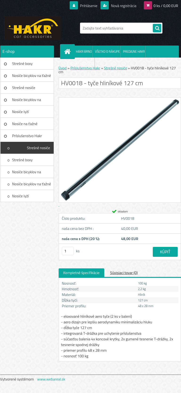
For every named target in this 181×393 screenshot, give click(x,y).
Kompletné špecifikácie (81, 272)
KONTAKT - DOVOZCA (81, 63)
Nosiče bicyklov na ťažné (31, 184)
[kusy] (68, 251)
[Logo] (32, 28)
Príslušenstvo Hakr (27, 136)
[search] (157, 28)
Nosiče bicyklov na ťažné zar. (31, 77)
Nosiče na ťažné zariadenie (25, 125)
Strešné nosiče (23, 87)
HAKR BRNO (84, 51)
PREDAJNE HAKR (134, 51)
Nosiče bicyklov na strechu (26, 101)
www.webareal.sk (51, 379)
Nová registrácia (123, 5)
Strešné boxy (22, 63)
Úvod (63, 68)
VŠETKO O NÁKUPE (107, 51)
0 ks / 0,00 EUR (165, 5)
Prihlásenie (88, 5)
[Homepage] (68, 51)
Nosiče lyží (20, 111)
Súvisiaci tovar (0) (124, 272)
